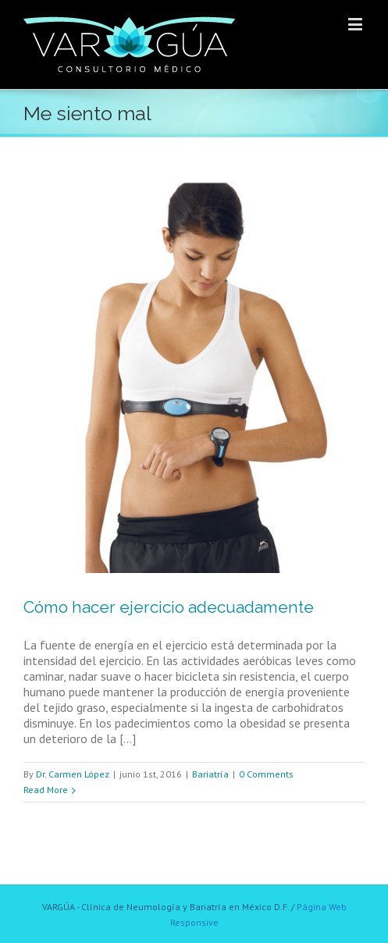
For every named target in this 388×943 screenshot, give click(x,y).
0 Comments (266, 774)
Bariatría (210, 774)
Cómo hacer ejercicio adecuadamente (168, 607)
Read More (45, 789)
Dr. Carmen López (72, 774)
